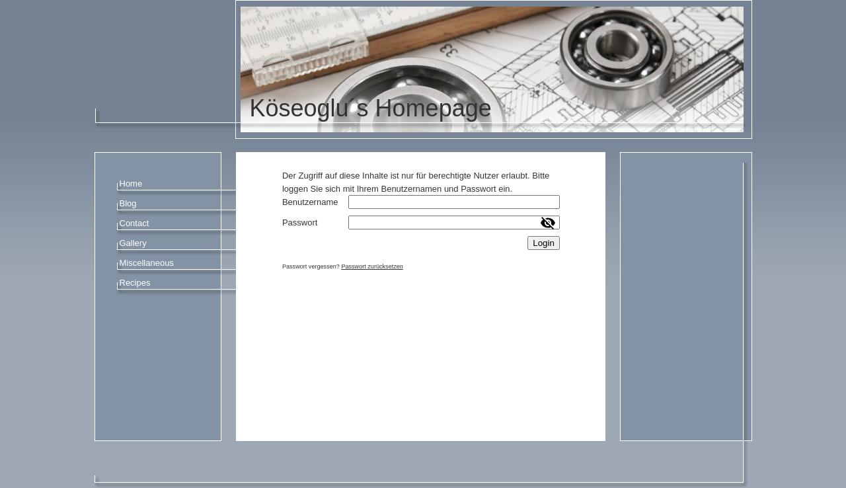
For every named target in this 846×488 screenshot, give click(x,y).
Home (131, 183)
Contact (134, 223)
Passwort (299, 222)
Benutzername (310, 202)
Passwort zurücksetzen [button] (372, 266)
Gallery (133, 243)
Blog (128, 203)
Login (544, 243)
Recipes (135, 283)
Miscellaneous (147, 263)
